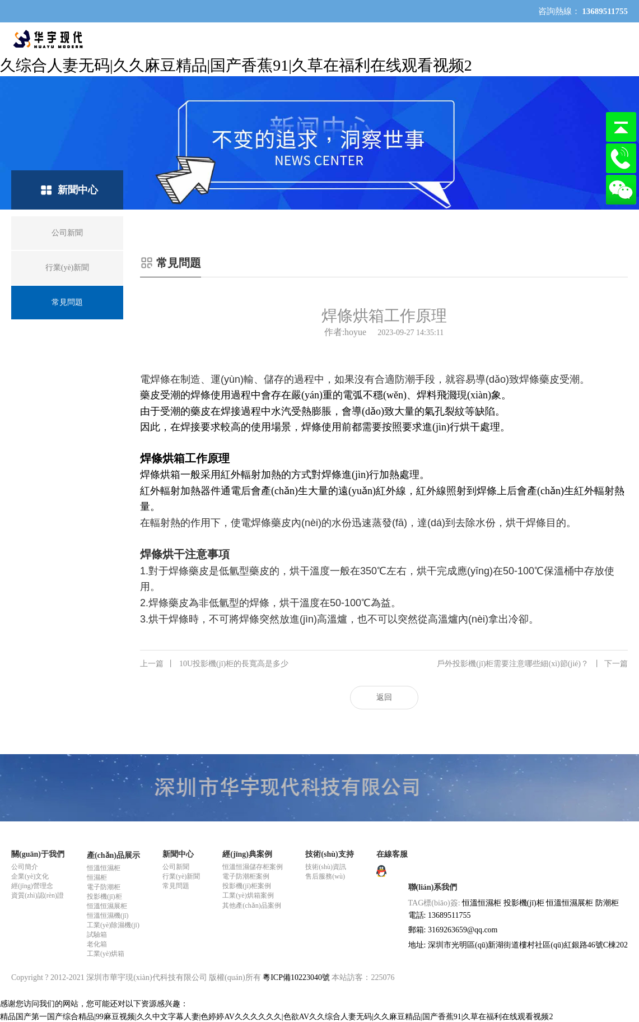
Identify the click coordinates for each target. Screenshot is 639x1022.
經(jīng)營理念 (32, 886)
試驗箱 (97, 935)
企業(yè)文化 (30, 876)
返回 (384, 697)
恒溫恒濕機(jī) (108, 915)
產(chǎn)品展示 (113, 855)
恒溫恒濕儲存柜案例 (252, 867)
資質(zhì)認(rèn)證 (37, 895)
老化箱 (97, 944)
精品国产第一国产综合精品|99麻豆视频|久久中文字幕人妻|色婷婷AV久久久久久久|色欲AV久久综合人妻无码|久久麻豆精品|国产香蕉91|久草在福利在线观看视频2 (276, 1016)
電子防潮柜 (103, 887)
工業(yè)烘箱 (105, 954)
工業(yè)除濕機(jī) (113, 925)
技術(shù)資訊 (325, 867)
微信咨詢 (621, 195)
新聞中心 (178, 854)
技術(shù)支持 (329, 854)
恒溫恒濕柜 (103, 868)
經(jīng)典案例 (247, 854)
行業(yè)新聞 (181, 876)
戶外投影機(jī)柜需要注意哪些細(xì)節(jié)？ (532, 664)
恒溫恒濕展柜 (107, 906)
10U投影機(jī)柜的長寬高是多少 (214, 664)
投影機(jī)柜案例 (246, 886)
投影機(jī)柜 (104, 896)
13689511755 (621, 158)
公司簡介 (24, 867)
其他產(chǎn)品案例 (251, 905)
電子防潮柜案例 (245, 876)
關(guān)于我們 (37, 854)
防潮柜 (607, 903)
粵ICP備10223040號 (296, 977)
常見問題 (175, 886)
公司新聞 (175, 867)
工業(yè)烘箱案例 (247, 895)
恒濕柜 (97, 877)
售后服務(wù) (325, 876)
